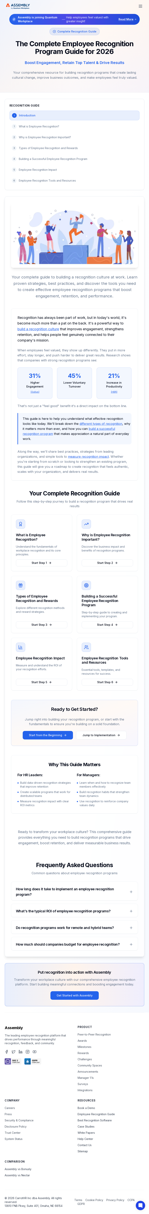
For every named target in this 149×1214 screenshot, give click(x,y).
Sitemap (83, 1151)
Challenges (85, 1059)
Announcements (88, 1071)
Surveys (83, 1084)
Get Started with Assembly (75, 995)
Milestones (84, 1046)
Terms (78, 1200)
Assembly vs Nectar (17, 1175)
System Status (14, 1139)
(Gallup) (35, 391)
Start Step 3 (41, 624)
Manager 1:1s (86, 1077)
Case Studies (86, 1126)
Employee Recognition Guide (96, 1114)
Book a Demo (86, 1108)
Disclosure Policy (16, 1126)
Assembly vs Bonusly (18, 1169)
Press (8, 1114)
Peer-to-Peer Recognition (94, 1034)
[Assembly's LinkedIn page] (21, 1052)
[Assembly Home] (18, 6)
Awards (82, 1040)
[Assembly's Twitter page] (14, 1052)
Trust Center (13, 1132)
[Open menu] (140, 6)
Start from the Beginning (48, 735)
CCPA (131, 1200)
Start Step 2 (107, 562)
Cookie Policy (94, 1200)
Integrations (85, 1090)
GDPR (81, 1203)
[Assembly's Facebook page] (7, 1052)
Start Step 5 (41, 682)
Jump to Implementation (101, 735)
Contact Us (85, 1145)
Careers (10, 1108)
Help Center (85, 1139)
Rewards (83, 1053)
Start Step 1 (42, 562)
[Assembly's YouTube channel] (34, 1052)
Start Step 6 (107, 682)
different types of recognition (101, 424)
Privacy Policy (115, 1200)
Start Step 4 (107, 624)
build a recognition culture (38, 329)
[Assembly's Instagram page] (27, 1052)
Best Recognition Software (95, 1120)
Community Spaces (90, 1065)
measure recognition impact (88, 456)
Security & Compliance (19, 1120)
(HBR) (114, 391)
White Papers (86, 1132)
